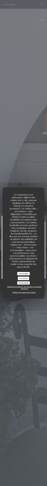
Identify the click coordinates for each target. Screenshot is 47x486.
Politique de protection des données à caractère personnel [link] (24, 288)
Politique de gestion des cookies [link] (24, 292)
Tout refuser (23, 278)
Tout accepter (23, 274)
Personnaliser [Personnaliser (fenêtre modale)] (24, 283)
